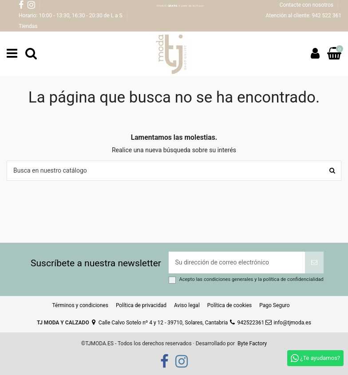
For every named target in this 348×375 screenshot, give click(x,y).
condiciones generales (229, 279)
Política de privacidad (141, 305)
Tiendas (28, 26)
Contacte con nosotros (307, 5)
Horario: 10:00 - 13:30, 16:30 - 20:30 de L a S (71, 15)
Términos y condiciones (80, 305)
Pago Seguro (274, 305)
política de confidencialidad (293, 279)
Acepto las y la (251, 279)
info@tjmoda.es (288, 323)
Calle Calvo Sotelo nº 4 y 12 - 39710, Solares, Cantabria (159, 323)
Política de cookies (229, 305)
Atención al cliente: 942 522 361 (303, 15)
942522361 (246, 323)
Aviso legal (187, 305)
